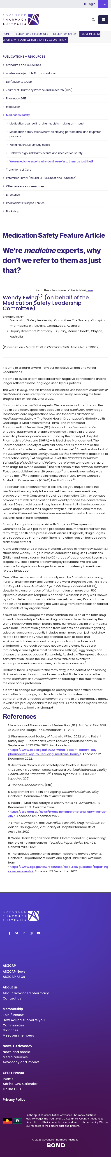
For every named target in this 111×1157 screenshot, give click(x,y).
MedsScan (13, 107)
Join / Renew (13, 1015)
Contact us (12, 998)
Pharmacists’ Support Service (25, 203)
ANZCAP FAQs (14, 976)
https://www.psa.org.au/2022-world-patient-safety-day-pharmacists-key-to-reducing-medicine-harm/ (53, 752)
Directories (13, 195)
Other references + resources (25, 186)
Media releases (15, 1057)
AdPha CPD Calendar (20, 1084)
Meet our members (18, 1035)
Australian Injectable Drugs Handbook (31, 73)
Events (8, 1079)
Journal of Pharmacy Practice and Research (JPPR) (39, 90)
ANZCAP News (14, 971)
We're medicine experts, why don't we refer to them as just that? (51, 161)
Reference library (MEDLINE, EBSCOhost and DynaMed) (41, 178)
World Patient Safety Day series (29, 145)
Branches (10, 1030)
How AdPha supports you (24, 1020)
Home (6, 34)
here (89, 290)
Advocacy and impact (21, 1062)
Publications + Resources (31, 34)
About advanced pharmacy (26, 993)
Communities (13, 1025)
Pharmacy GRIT (16, 98)
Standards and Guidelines (23, 65)
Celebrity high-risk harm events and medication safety (46, 153)
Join (103, 4)
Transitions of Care (18, 169)
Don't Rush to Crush (19, 82)
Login (89, 4)
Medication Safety (64, 34)
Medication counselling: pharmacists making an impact (46, 123)
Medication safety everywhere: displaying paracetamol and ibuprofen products (55, 134)
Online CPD (12, 1089)
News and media (16, 1052)
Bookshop (12, 211)
